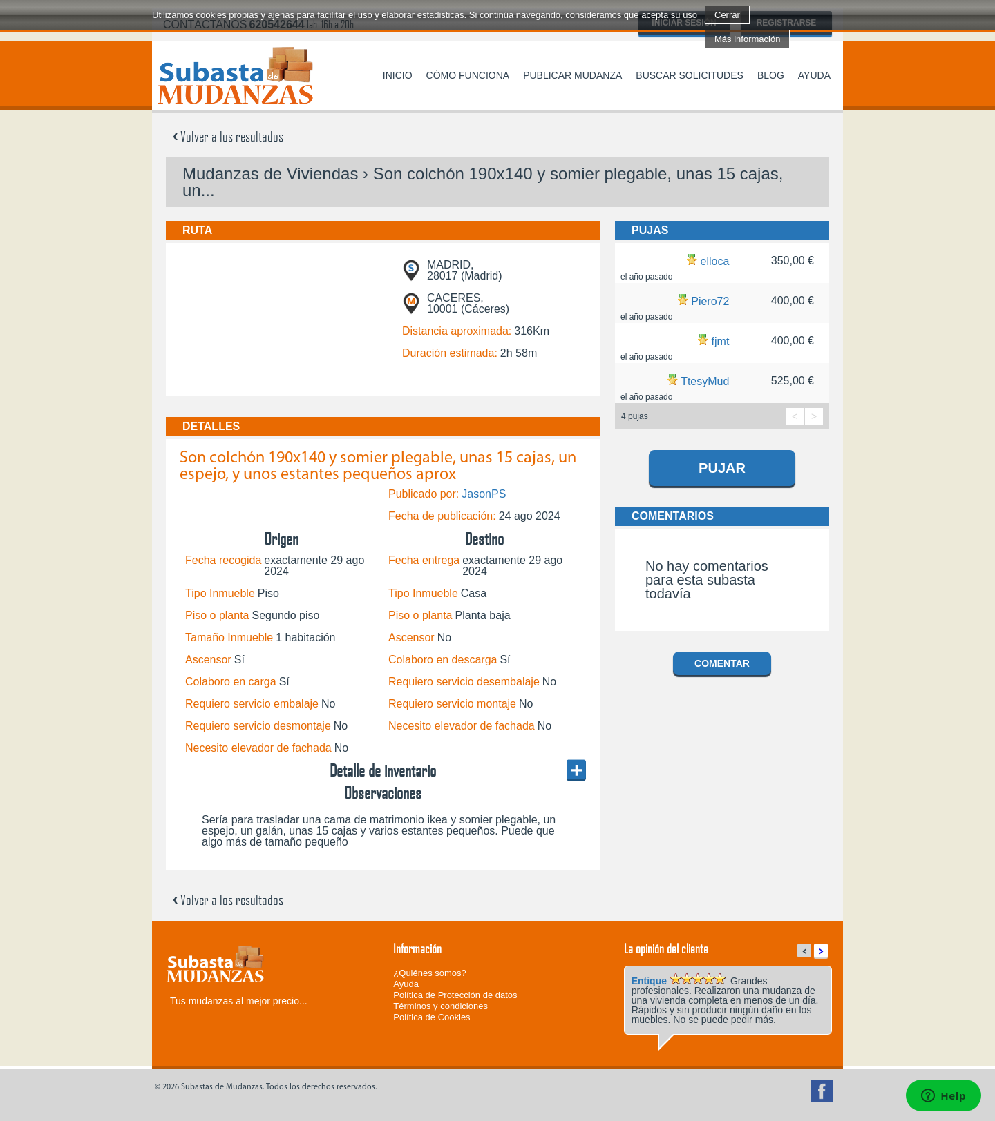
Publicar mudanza (572, 75)
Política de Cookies (431, 1017)
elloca (715, 261)
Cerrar (727, 15)
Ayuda (814, 75)
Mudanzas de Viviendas (270, 173)
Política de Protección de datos (455, 995)
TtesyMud (705, 381)
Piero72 (710, 301)
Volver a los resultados (228, 136)
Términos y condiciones (440, 1006)
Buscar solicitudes (689, 75)
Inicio (398, 75)
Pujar (722, 468)
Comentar (722, 663)
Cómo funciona (468, 75)
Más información (747, 39)
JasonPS (484, 494)
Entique (649, 980)
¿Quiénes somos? (429, 973)
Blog (770, 75)
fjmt (721, 341)
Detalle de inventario (383, 770)
